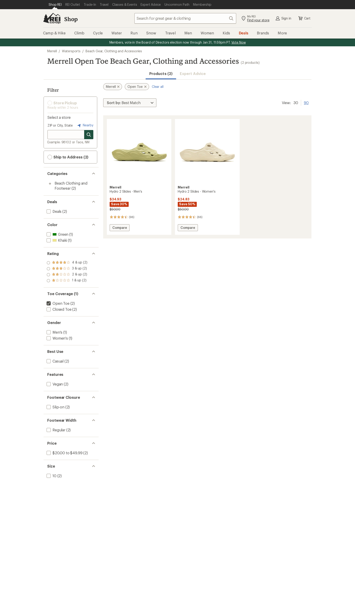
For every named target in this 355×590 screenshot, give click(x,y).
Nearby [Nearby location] (84, 125)
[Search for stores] (88, 134)
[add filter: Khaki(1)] (56, 240)
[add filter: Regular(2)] (55, 430)
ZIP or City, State (60, 125)
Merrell (52, 51)
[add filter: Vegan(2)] (54, 384)
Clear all (158, 87)
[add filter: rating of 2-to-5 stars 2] (67, 275)
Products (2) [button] (160, 73)
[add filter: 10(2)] (51, 476)
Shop (71, 19)
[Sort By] (129, 102)
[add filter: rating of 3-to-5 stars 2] (67, 269)
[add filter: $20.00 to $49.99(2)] (64, 453)
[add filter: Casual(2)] (55, 361)
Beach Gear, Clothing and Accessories (114, 51)
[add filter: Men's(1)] (54, 332)
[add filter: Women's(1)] (57, 338)
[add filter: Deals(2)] (53, 211)
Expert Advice (193, 73)
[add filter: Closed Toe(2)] (58, 309)
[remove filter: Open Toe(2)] (57, 303)
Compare (119, 228)
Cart (304, 18)
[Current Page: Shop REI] (55, 4)
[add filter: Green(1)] (57, 234)
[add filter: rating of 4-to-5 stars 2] (67, 263)
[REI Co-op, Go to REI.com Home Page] (52, 18)
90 (306, 102)
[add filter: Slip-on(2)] (55, 407)
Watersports (71, 51)
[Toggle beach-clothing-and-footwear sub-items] (50, 183)
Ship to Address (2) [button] (67, 157)
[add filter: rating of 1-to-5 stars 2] (67, 281)
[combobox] (185, 18)
